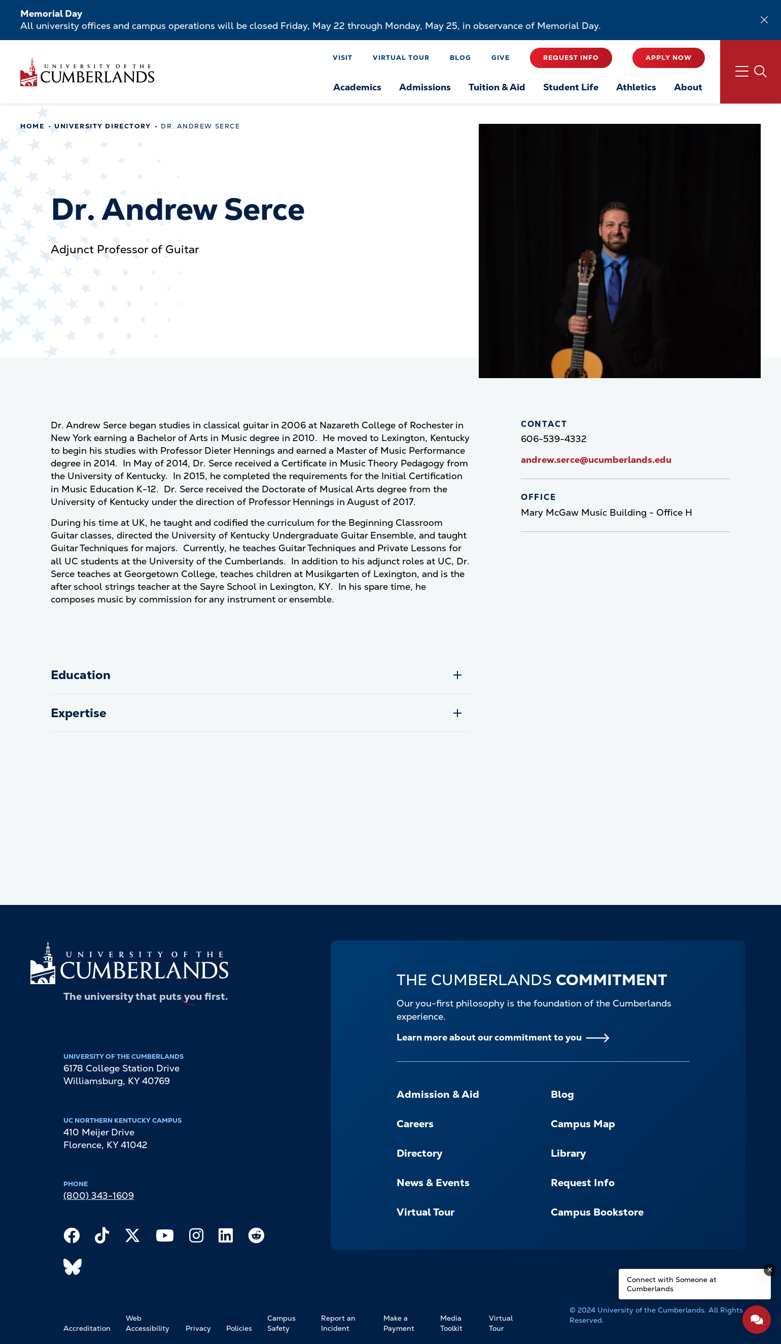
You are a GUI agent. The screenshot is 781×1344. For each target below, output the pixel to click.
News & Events (433, 1182)
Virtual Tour (401, 57)
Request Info (571, 57)
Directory (419, 1153)
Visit (342, 57)
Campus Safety (281, 1323)
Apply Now (669, 57)
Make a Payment (398, 1323)
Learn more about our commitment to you (489, 1037)
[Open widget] (756, 1319)
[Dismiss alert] (764, 20)
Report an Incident (338, 1323)
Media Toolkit (451, 1323)
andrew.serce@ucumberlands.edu (596, 459)
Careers (415, 1123)
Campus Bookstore (597, 1212)
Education (81, 675)
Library (568, 1153)
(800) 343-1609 (98, 1195)
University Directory (102, 126)
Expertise (78, 713)
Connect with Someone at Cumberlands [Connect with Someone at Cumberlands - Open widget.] (672, 1284)
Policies (239, 1328)
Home (32, 126)
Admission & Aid (438, 1094)
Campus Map (583, 1123)
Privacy (198, 1328)
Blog (460, 57)
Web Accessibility (147, 1323)
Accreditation (87, 1328)
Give (500, 57)
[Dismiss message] (770, 1270)
